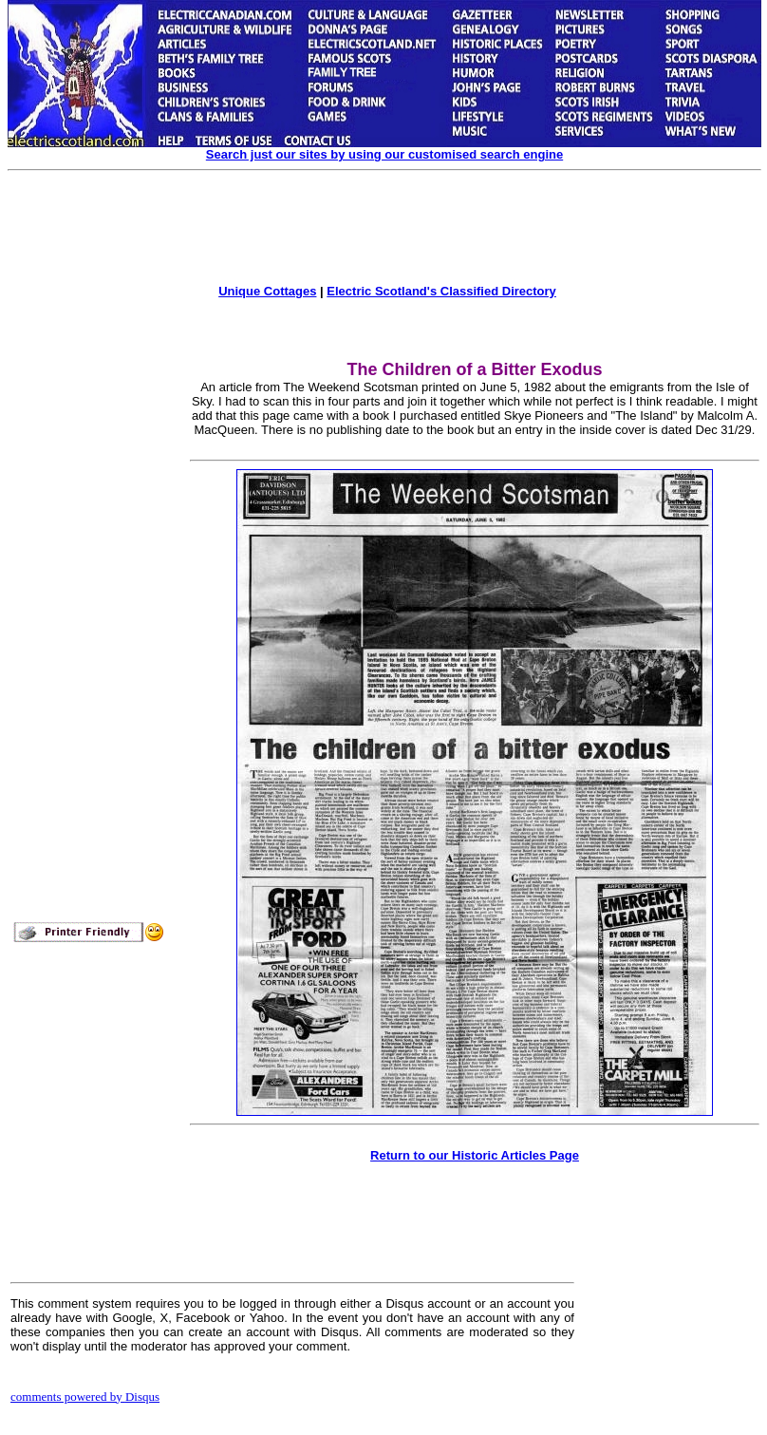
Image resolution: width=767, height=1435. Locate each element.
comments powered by (84, 1396)
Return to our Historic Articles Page (474, 1155)
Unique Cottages (267, 291)
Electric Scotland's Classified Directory (441, 291)
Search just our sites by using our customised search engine (384, 154)
